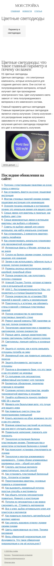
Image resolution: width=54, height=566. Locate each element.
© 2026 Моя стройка (11, 551)
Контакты (7, 555)
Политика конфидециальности (14, 558)
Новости (27, 11)
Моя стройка (27, 5)
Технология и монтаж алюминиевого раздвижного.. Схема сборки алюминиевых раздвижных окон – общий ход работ (24, 460)
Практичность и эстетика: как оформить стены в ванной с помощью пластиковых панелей (24, 307)
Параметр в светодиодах (14, 31)
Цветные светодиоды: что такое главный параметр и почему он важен (24, 66)
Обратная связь (9, 562)
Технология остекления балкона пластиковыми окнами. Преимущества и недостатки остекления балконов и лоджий (24, 442)
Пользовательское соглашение (22, 555)
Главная (15, 11)
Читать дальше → (10, 165)
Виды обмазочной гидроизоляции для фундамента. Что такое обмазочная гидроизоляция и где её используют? (23, 540)
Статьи (38, 11)
